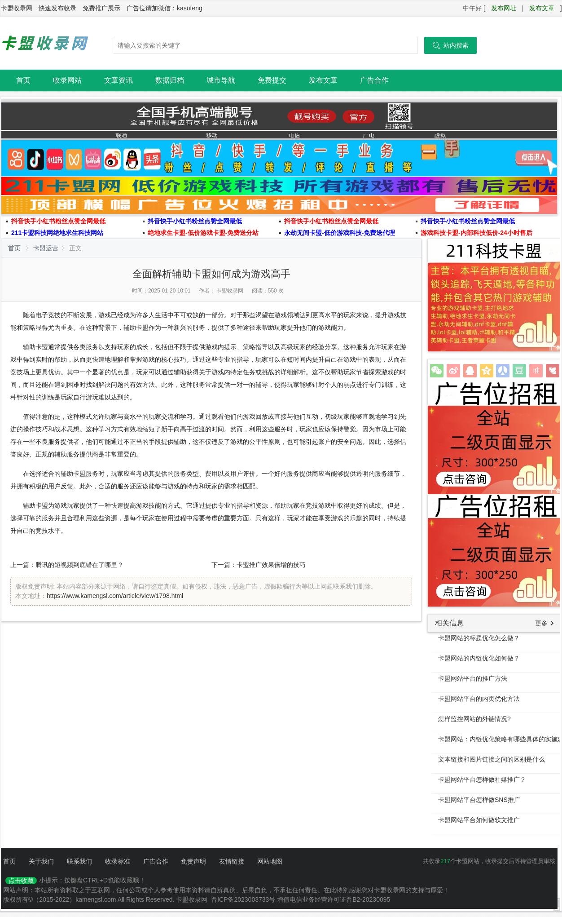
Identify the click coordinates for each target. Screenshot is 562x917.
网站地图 (269, 861)
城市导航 (220, 80)
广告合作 (374, 80)
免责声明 (193, 861)
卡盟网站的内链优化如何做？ (479, 658)
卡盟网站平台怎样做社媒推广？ (482, 779)
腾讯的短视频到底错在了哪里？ (79, 564)
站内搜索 (450, 45)
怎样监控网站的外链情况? (474, 718)
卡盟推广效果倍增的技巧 (271, 564)
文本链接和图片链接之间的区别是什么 (491, 759)
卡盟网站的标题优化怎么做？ (479, 638)
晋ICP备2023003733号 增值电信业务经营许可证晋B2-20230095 (300, 899)
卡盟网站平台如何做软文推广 (479, 820)
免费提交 (272, 80)
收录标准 (117, 861)
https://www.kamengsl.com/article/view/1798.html (115, 595)
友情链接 (231, 861)
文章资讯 (118, 80)
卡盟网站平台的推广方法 (472, 678)
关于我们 (41, 861)
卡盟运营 (45, 248)
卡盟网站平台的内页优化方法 (479, 698)
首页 (23, 80)
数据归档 (169, 80)
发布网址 (503, 8)
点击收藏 (21, 880)
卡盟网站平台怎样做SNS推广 (479, 799)
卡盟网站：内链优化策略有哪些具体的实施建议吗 (500, 739)
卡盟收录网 (45, 43)
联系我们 (79, 861)
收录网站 (67, 80)
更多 (541, 623)
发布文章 (541, 8)
